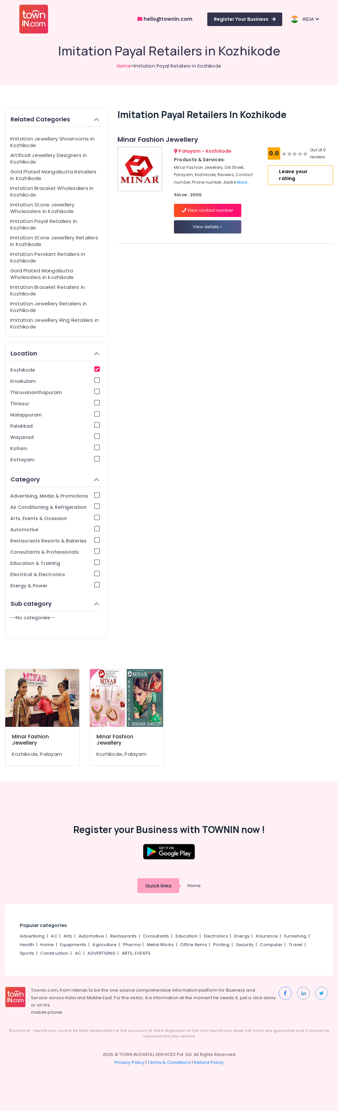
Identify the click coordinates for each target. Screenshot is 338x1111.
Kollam (55, 448)
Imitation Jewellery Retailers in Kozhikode (48, 307)
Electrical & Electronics (55, 574)
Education (187, 936)
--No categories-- (32, 617)
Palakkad (55, 425)
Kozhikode (55, 369)
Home (124, 66)
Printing (221, 944)
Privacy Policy (130, 1062)
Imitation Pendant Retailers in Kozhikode (47, 257)
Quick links (158, 885)
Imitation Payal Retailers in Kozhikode (43, 224)
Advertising (32, 936)
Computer (271, 944)
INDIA (304, 19)
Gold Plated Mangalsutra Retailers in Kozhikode (53, 175)
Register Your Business (245, 19)
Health (27, 944)
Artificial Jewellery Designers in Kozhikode (48, 158)
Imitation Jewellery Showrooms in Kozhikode (52, 142)
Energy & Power (55, 585)
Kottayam (55, 459)
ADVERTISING (101, 953)
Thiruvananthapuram (55, 392)
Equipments (73, 944)
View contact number (207, 210)
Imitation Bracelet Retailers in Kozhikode (47, 290)
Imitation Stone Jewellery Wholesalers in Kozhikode (42, 208)
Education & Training (55, 563)
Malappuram (55, 414)
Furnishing (295, 936)
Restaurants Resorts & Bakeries (55, 540)
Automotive (55, 529)
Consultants (156, 936)
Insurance (267, 936)
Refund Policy (208, 1062)
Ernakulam (55, 381)
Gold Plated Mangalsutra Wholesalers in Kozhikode (42, 274)
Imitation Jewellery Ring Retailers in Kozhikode (54, 323)
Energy (242, 936)
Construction (54, 953)
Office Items (193, 944)
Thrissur (55, 403)
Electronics (216, 936)
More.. (243, 182)
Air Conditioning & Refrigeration (55, 507)
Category (55, 479)
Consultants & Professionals (55, 551)
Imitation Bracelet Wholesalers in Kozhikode (51, 191)
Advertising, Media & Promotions (55, 495)
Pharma (132, 944)
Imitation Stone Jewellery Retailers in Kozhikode (54, 241)
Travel (295, 944)
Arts (68, 936)
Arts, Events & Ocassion (55, 518)
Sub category (55, 604)
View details (207, 227)
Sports (27, 953)
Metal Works (160, 944)
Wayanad (55, 437)
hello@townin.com (164, 18)
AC (54, 936)
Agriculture (104, 944)
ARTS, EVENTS (136, 953)
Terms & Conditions (169, 1062)
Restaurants (123, 936)
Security (245, 944)
